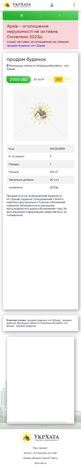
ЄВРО (68, 79)
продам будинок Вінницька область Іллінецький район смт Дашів (39, 323)
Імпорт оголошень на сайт (40, 453)
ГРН (50, 79)
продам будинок (26, 325)
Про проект (40, 447)
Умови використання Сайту (40, 458)
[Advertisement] (40, 377)
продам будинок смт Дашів (26, 45)
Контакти (40, 463)
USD (58, 79)
